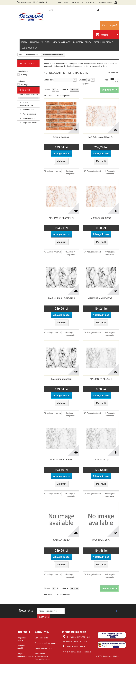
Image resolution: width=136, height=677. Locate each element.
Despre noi (63, 2)
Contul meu (42, 631)
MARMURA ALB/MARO (101, 137)
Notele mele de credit (43, 648)
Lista (117, 80)
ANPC (98, 669)
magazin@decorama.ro (82, 652)
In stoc (25, 75)
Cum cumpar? (109, 25)
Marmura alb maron (101, 217)
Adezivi (24, 42)
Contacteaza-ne (104, 2)
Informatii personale (42, 659)
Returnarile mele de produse (46, 643)
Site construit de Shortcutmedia (36, 669)
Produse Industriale (103, 42)
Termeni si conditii (29, 127)
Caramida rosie (61, 137)
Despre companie (29, 131)
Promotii (90, 2)
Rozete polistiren (29, 48)
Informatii (25, 108)
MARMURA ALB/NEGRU (61, 298)
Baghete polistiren (82, 42)
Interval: (20, 94)
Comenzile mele (41, 638)
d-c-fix (24, 85)
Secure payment (28, 135)
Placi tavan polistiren (40, 42)
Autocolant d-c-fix (61, 42)
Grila (112, 80)
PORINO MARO (61, 540)
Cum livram (26, 116)
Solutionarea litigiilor (111, 669)
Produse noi (77, 2)
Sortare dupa (48, 80)
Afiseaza (82, 80)
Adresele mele (40, 654)
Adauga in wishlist (54, 171)
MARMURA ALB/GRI (101, 379)
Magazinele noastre (29, 140)
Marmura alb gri (101, 459)
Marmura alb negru (61, 379)
